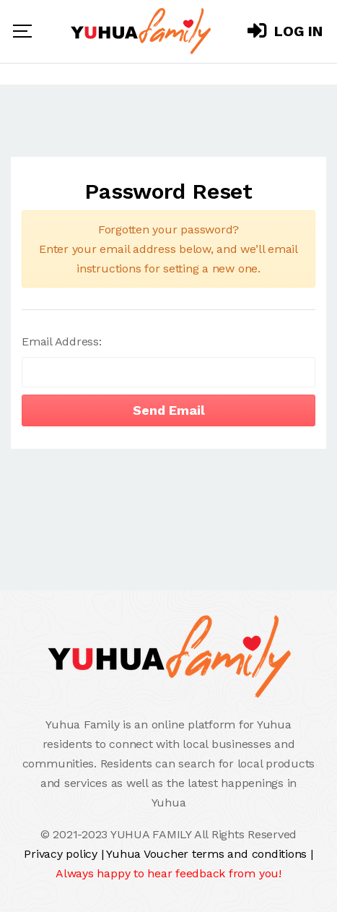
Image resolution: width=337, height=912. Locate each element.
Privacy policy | (65, 854)
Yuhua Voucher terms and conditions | (209, 854)
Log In (285, 31)
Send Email (169, 410)
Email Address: (62, 341)
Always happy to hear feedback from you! (168, 873)
